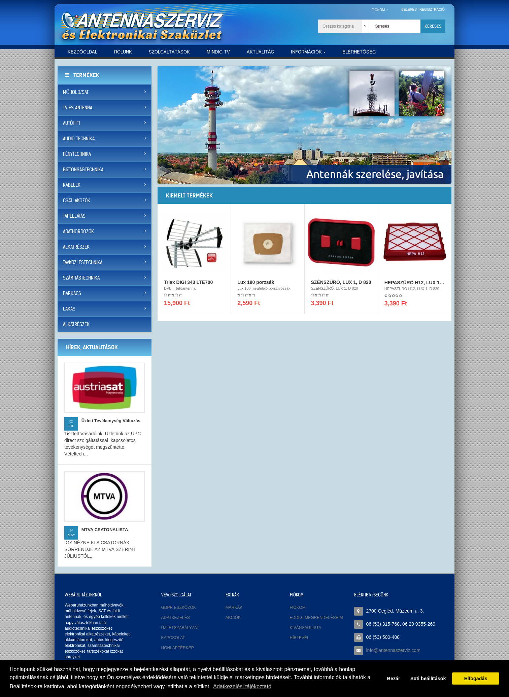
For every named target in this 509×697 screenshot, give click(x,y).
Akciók (233, 617)
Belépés (409, 9)
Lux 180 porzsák (255, 284)
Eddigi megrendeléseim (316, 617)
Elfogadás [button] (475, 678)
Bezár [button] (393, 678)
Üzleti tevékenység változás (110, 420)
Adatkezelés (175, 617)
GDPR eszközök (178, 607)
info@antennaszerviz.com (393, 650)
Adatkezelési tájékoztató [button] (242, 686)
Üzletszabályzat (180, 627)
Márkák (234, 607)
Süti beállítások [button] (428, 678)
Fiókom (298, 607)
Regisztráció (432, 9)
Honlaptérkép (177, 648)
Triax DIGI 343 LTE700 (188, 284)
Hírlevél (299, 637)
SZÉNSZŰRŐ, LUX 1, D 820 (341, 284)
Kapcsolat (173, 637)
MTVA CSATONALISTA (104, 529)
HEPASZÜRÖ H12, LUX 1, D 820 (419, 284)
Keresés (433, 26)
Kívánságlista (305, 627)
